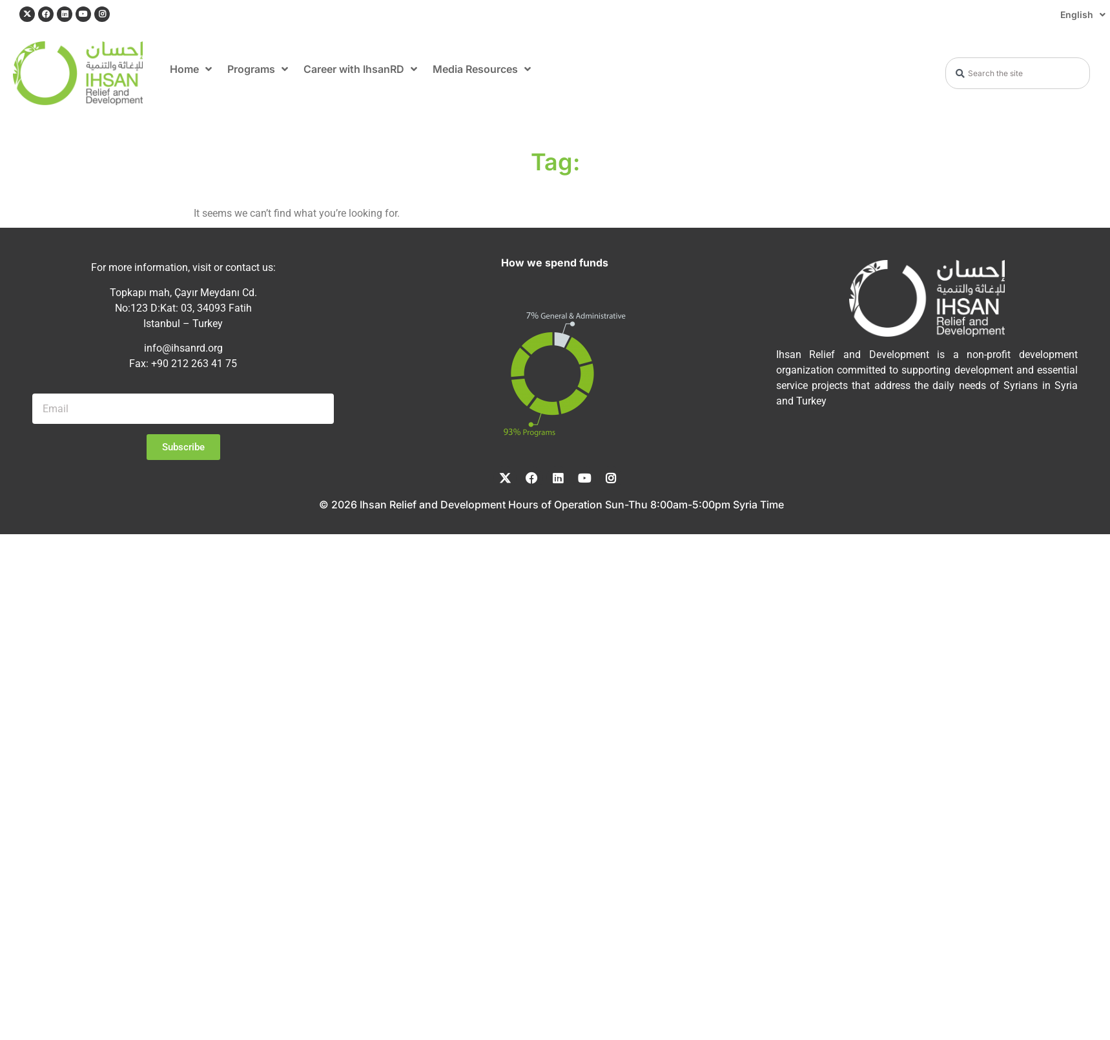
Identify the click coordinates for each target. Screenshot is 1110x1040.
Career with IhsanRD (360, 69)
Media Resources (482, 69)
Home (191, 69)
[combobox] (1017, 73)
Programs (257, 69)
